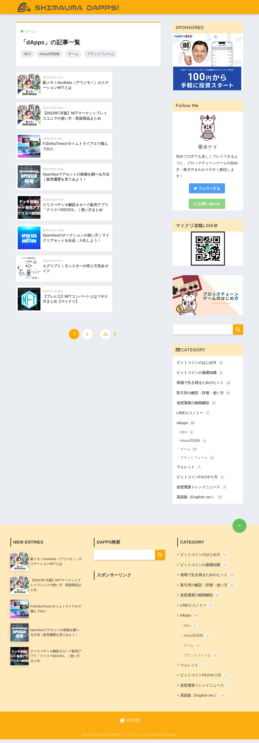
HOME (129, 724)
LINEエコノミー (194, 414)
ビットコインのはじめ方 (201, 363)
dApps (186, 424)
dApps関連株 (49, 54)
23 (105, 213)
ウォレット (190, 468)
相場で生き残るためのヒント (205, 383)
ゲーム (73, 54)
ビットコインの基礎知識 (201, 373)
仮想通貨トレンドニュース (203, 488)
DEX (27, 54)
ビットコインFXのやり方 (202, 478)
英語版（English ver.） (200, 499)
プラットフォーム (100, 54)
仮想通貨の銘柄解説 (198, 404)
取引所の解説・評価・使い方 (205, 393)
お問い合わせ (207, 204)
